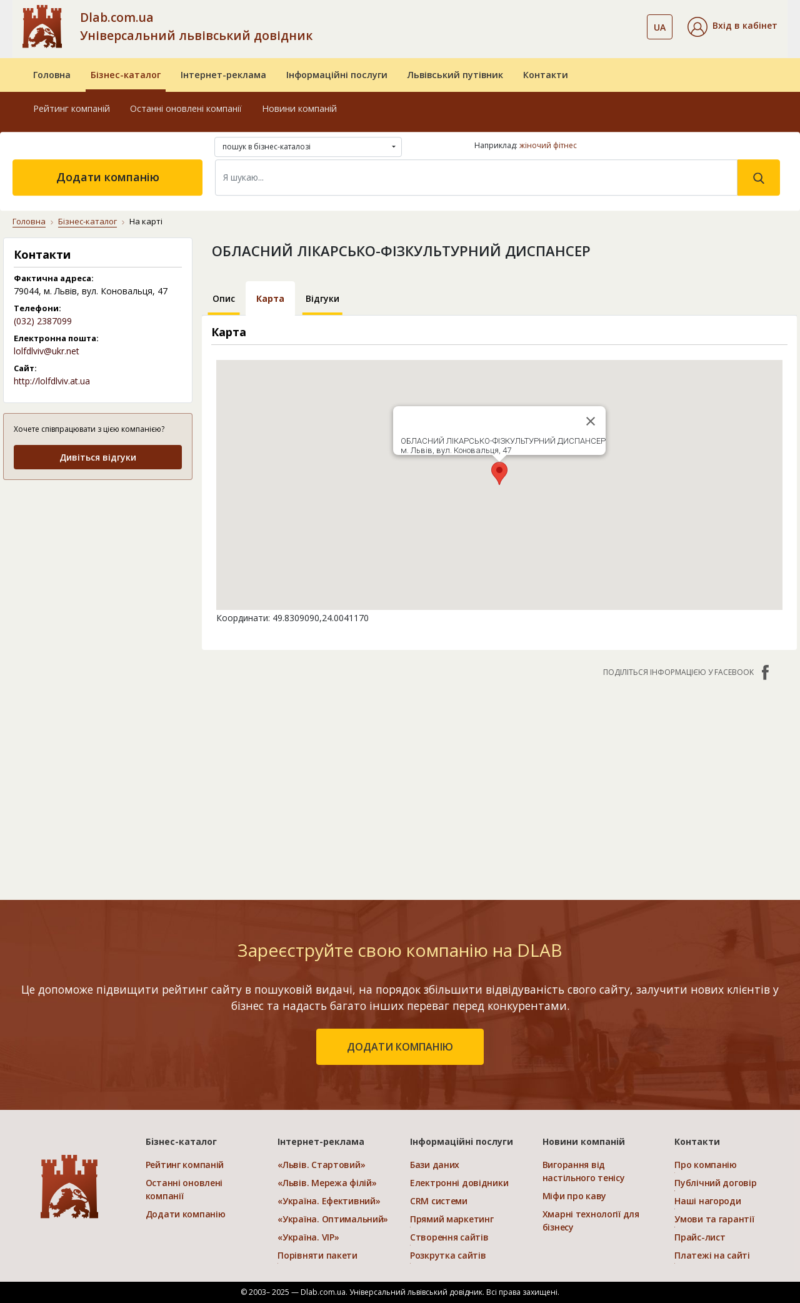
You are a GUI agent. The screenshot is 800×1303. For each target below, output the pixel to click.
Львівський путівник (455, 75)
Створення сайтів (449, 1237)
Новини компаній (299, 108)
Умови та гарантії (714, 1219)
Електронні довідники (459, 1183)
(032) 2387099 (43, 321)
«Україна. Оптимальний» (333, 1219)
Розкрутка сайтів (448, 1255)
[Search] (476, 177)
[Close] (591, 421)
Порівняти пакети (318, 1255)
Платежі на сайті (712, 1255)
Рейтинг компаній (71, 108)
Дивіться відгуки (97, 457)
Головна (52, 75)
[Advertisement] (500, 782)
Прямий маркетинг (452, 1219)
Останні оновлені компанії (186, 108)
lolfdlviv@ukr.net (46, 351)
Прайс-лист (699, 1237)
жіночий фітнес (548, 145)
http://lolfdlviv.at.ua (52, 381)
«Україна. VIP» (308, 1237)
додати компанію (400, 1047)
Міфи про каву (574, 1196)
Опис (223, 298)
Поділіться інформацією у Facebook (687, 672)
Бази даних (434, 1165)
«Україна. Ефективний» (329, 1201)
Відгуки (322, 298)
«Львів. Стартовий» (321, 1165)
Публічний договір (715, 1183)
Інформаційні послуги (337, 75)
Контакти (545, 75)
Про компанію (705, 1165)
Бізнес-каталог (126, 75)
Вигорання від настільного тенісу (583, 1171)
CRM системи (439, 1201)
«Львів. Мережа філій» (327, 1183)
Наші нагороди (707, 1201)
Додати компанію (107, 176)
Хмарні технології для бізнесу (590, 1220)
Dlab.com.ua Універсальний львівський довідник (196, 26)
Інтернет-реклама (223, 75)
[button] (733, 26)
